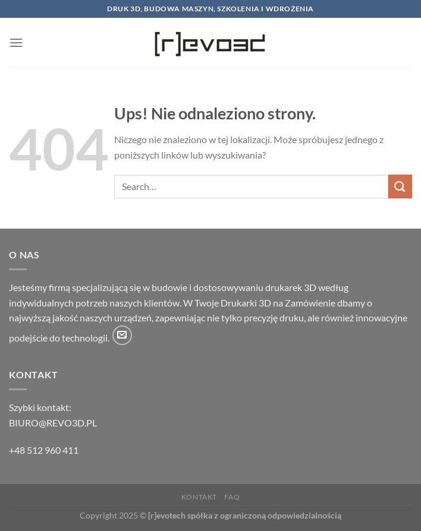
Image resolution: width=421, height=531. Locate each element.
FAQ (232, 496)
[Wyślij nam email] (122, 335)
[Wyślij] (400, 186)
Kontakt (199, 496)
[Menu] (16, 42)
